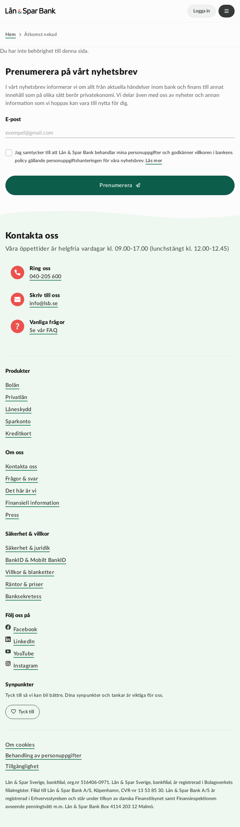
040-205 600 (45, 276)
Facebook (25, 629)
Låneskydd (18, 409)
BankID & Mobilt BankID (35, 560)
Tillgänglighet (22, 766)
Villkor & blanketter (29, 572)
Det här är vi (20, 491)
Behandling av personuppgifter (43, 755)
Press (12, 515)
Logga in (201, 11)
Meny (226, 11)
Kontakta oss (21, 466)
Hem (10, 34)
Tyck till (25, 712)
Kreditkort (18, 433)
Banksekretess (23, 596)
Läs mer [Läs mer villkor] (154, 160)
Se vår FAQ (43, 330)
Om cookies (20, 745)
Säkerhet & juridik (27, 548)
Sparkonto (18, 421)
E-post (13, 119)
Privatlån (16, 397)
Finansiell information (32, 503)
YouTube (23, 653)
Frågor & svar (21, 478)
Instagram (25, 666)
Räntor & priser (24, 584)
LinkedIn (24, 641)
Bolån (12, 385)
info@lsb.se (44, 303)
